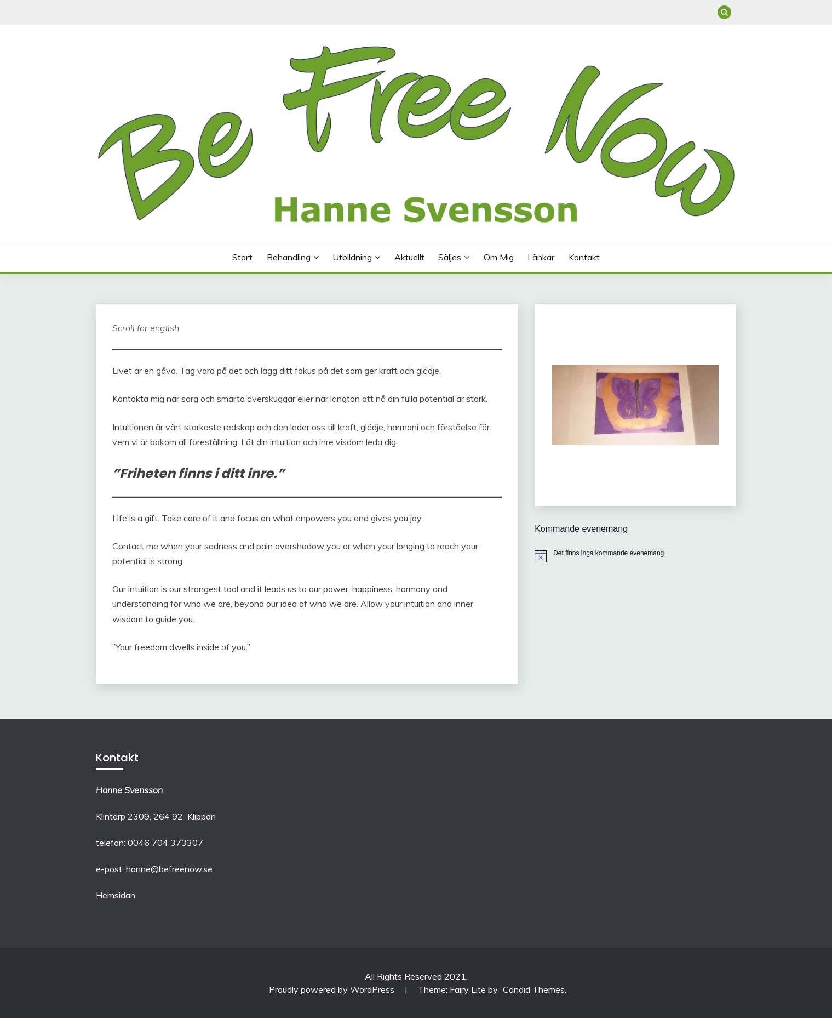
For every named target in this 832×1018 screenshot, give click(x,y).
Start (242, 257)
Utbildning (352, 257)
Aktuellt (409, 257)
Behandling (289, 257)
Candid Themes (534, 989)
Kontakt (584, 257)
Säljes (449, 257)
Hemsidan (115, 895)
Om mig (499, 257)
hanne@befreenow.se (169, 868)
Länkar (540, 257)
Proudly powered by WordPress (333, 989)
